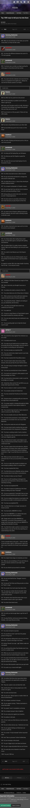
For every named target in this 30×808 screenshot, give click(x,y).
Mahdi (3, 22)
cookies (9, 797)
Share (7, 778)
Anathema (8, 135)
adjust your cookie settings (17, 799)
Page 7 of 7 (15, 29)
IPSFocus (12, 792)
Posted (10, 37)
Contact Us (19, 792)
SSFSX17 (8, 330)
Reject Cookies (16, 805)
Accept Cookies (5, 805)
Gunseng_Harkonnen (11, 35)
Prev (5, 29)
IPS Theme (6, 792)
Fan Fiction (13, 23)
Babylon (7, 92)
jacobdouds (8, 60)
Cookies (24, 792)
